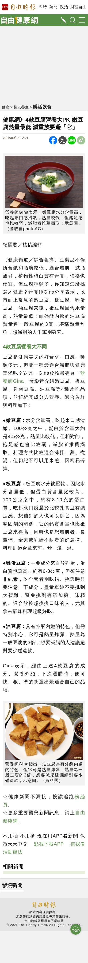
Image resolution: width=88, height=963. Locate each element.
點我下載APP (49, 843)
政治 (64, 7)
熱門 (53, 7)
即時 (43, 7)
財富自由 (78, 7)
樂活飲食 (42, 106)
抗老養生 (21, 107)
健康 (5, 107)
